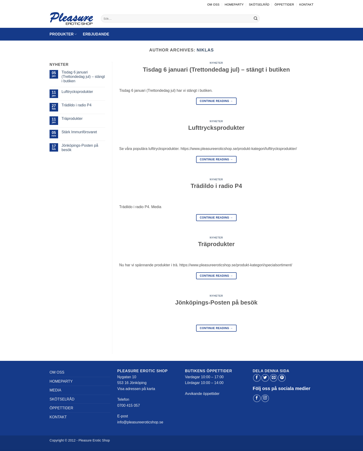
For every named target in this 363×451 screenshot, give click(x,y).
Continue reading (216, 101)
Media (55, 390)
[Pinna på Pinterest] (282, 378)
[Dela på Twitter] (265, 378)
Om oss (213, 4)
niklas (205, 50)
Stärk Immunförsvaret (79, 132)
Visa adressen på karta (136, 389)
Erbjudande (96, 34)
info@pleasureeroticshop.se (140, 422)
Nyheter (216, 62)
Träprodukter (72, 119)
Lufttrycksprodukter (77, 92)
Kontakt (306, 4)
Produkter (63, 34)
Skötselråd (259, 4)
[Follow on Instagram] (265, 398)
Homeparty (234, 4)
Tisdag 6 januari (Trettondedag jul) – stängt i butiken (83, 76)
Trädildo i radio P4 (76, 105)
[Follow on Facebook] (257, 398)
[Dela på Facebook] (257, 378)
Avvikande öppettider (202, 394)
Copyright (57, 440)
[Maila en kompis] (273, 378)
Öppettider (284, 4)
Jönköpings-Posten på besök (80, 147)
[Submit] (256, 18)
